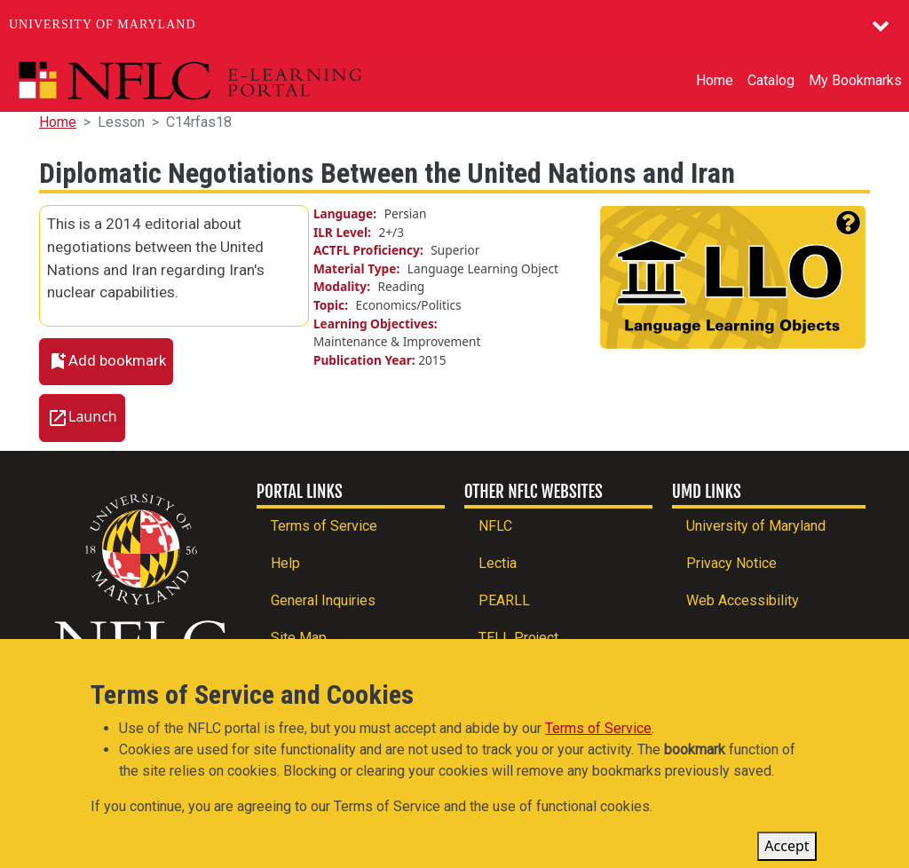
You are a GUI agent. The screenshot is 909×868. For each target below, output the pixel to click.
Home (714, 80)
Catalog (770, 80)
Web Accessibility (742, 600)
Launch (92, 416)
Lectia (497, 563)
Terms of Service (324, 525)
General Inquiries (323, 600)
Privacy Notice (731, 563)
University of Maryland (102, 24)
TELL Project (518, 637)
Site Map (299, 637)
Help (285, 563)
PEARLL (504, 600)
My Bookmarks (855, 80)
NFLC (495, 525)
